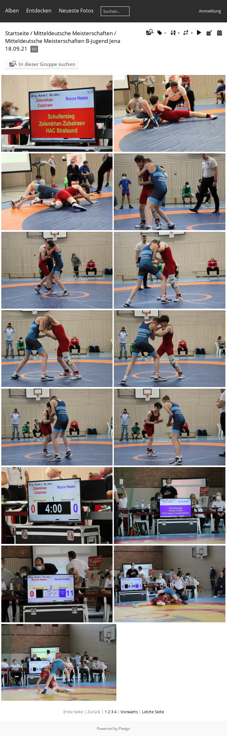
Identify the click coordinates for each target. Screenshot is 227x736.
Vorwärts (129, 712)
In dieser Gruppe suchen (47, 64)
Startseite (17, 33)
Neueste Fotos (76, 10)
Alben (12, 10)
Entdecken (38, 10)
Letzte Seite (153, 712)
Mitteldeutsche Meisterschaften (73, 33)
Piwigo (124, 728)
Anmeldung (210, 11)
